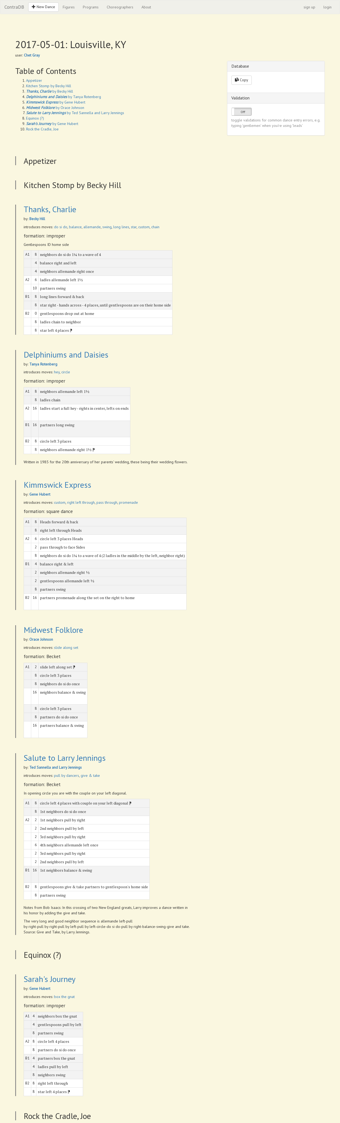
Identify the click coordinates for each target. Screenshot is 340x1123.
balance (75, 226)
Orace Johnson (41, 639)
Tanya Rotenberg (43, 364)
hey (57, 372)
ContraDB (14, 7)
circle (65, 372)
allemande (92, 226)
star (134, 226)
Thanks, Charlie (50, 209)
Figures (69, 7)
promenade (128, 502)
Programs (91, 7)
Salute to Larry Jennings (65, 757)
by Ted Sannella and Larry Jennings (75, 112)
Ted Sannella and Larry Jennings (55, 767)
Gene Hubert (39, 494)
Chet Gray (32, 55)
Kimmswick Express (57, 484)
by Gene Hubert (55, 102)
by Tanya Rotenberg (63, 96)
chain (155, 226)
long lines (121, 226)
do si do (60, 226)
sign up (309, 7)
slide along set (66, 647)
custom (144, 226)
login (327, 7)
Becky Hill (37, 218)
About (146, 7)
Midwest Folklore (53, 629)
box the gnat (64, 996)
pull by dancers (66, 775)
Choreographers (120, 7)
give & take (90, 775)
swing (107, 226)
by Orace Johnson (55, 107)
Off (243, 112)
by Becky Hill (49, 91)
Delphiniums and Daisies (66, 354)
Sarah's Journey (49, 979)
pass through (106, 502)
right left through (81, 502)
